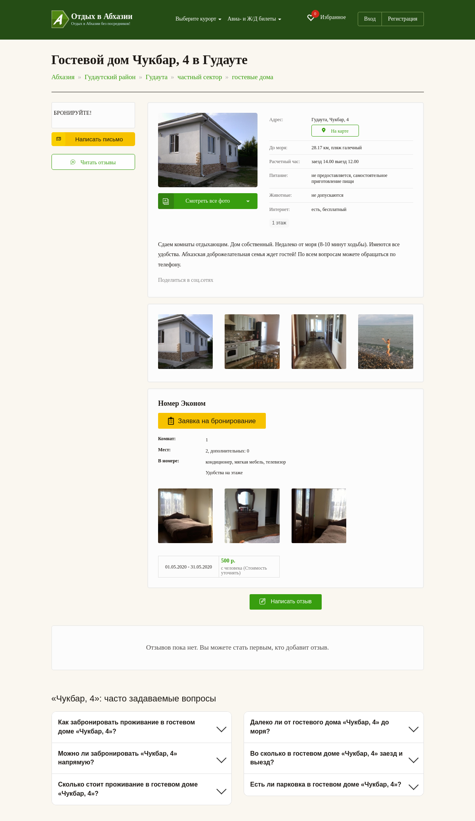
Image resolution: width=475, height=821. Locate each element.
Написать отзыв (285, 601)
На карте (335, 131)
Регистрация (402, 19)
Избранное (326, 17)
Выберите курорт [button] (198, 19)
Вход (370, 19)
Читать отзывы (93, 161)
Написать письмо (89, 139)
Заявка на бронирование (212, 421)
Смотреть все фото (196, 201)
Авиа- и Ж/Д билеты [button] (254, 19)
